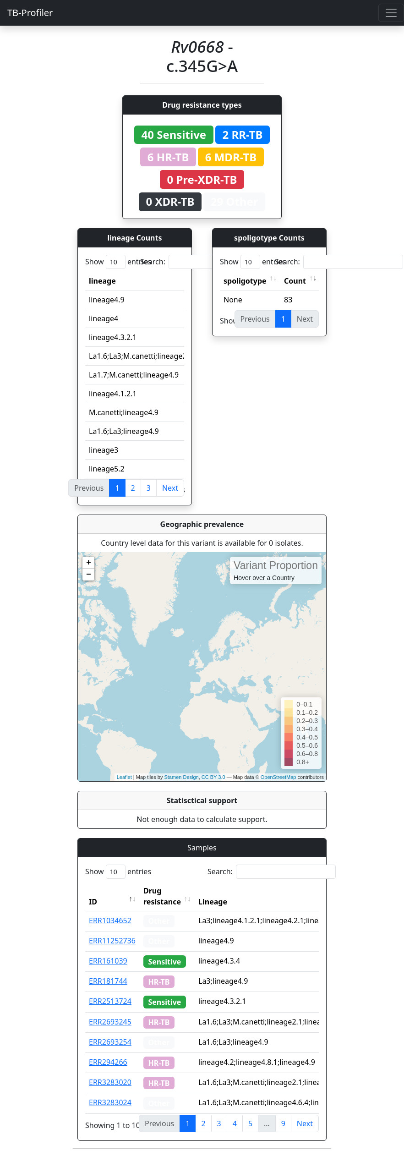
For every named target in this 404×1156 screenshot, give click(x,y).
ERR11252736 (112, 941)
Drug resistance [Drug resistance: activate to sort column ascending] (162, 896)
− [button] (88, 574)
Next (170, 488)
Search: (204, 262)
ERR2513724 (110, 1001)
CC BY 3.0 (213, 777)
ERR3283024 (110, 1102)
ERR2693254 (110, 1042)
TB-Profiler (30, 12)
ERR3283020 (110, 1082)
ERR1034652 (110, 920)
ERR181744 (108, 981)
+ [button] (88, 562)
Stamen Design (181, 777)
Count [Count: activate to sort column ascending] (295, 281)
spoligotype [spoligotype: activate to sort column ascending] (245, 281)
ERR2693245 (110, 1022)
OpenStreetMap (278, 777)
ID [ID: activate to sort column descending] (93, 902)
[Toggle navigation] (391, 13)
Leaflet (124, 777)
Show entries (118, 262)
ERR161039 (108, 961)
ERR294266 (108, 1062)
